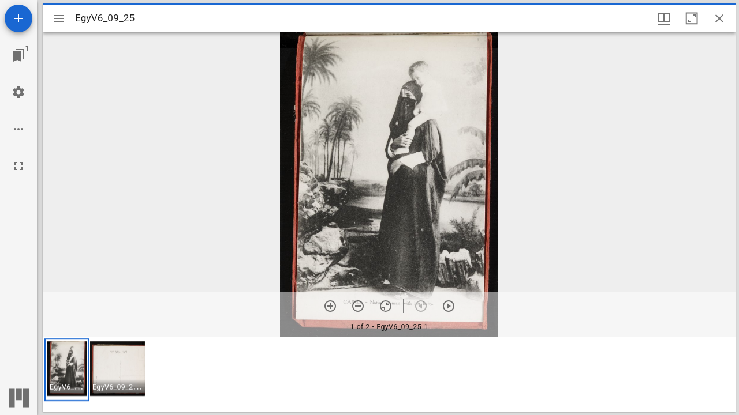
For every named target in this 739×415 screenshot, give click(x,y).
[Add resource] (18, 18)
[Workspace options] (18, 129)
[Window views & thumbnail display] (664, 18)
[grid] (389, 374)
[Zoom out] (358, 306)
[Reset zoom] (386, 306)
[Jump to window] (18, 55)
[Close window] (719, 18)
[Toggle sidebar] (59, 18)
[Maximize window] (692, 18)
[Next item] (448, 306)
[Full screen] (18, 166)
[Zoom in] (330, 306)
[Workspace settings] (18, 92)
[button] (67, 369)
